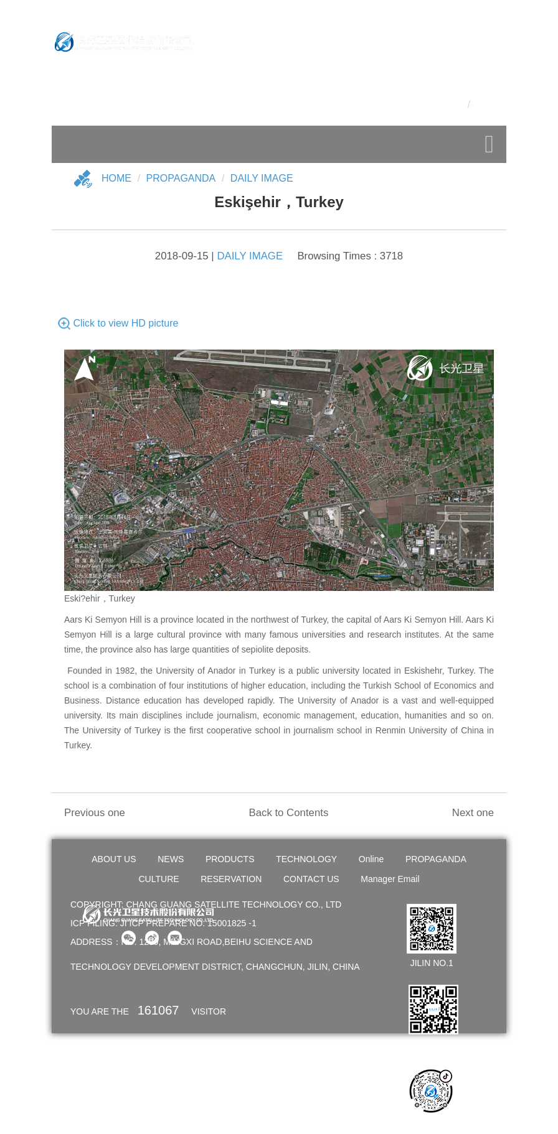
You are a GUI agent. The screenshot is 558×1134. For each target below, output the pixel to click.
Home (116, 178)
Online (371, 859)
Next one (473, 813)
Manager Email (390, 879)
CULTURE (159, 879)
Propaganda (181, 178)
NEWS (171, 859)
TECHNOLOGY (306, 859)
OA (490, 83)
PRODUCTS (230, 859)
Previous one (94, 813)
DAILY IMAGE (261, 178)
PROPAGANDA (435, 859)
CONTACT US (311, 879)
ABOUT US (114, 859)
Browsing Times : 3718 (350, 256)
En (479, 104)
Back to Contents (288, 813)
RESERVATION (231, 879)
